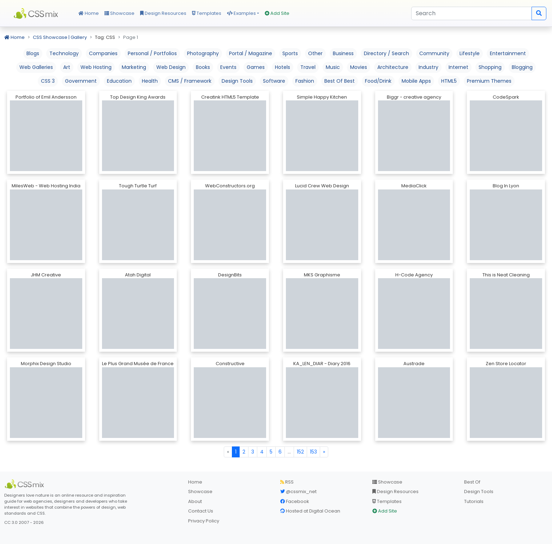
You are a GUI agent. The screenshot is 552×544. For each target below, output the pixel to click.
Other (315, 53)
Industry (428, 67)
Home (88, 13)
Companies (103, 53)
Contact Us (200, 511)
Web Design (171, 67)
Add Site (277, 13)
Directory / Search (386, 53)
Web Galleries (36, 67)
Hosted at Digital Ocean (310, 511)
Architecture (392, 67)
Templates (206, 13)
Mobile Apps (416, 80)
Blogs (32, 53)
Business (343, 53)
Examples (241, 13)
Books (203, 67)
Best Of (472, 482)
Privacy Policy (203, 520)
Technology (64, 53)
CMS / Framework (189, 80)
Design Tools (237, 80)
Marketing (134, 67)
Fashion (304, 80)
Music (333, 67)
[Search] (471, 13)
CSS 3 (48, 80)
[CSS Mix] (25, 484)
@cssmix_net (298, 491)
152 (300, 451)
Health (150, 80)
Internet (458, 67)
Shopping (490, 67)
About (195, 501)
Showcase (119, 13)
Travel (308, 67)
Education (119, 80)
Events (228, 67)
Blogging (522, 67)
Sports (290, 53)
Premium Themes (489, 80)
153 (313, 451)
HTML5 (449, 80)
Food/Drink (378, 80)
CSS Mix (37, 13)
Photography (203, 53)
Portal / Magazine (250, 53)
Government (81, 80)
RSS (287, 482)
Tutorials (474, 501)
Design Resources (163, 13)
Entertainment (508, 53)
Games (256, 67)
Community (434, 53)
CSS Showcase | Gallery (60, 37)
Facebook (294, 501)
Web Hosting (96, 67)
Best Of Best (339, 80)
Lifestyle (470, 53)
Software (274, 80)
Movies (358, 67)
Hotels (282, 67)
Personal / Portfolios (152, 53)
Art (66, 67)
